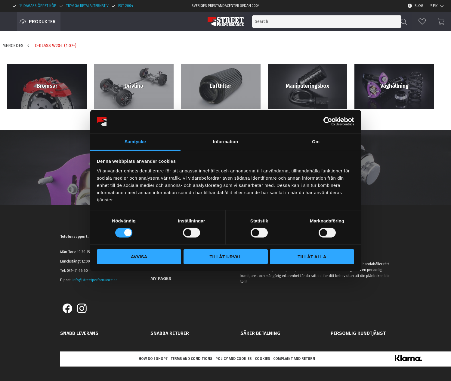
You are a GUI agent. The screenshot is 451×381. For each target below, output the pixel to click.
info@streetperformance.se (95, 280)
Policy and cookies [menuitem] (233, 359)
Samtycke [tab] (135, 141)
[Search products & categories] (351, 21)
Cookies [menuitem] (262, 359)
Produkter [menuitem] (42, 21)
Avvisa (139, 256)
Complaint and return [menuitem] (294, 359)
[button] (422, 21)
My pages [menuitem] (160, 278)
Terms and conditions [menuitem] (191, 359)
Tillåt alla (312, 256)
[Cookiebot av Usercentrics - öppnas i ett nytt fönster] (327, 121)
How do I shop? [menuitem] (153, 359)
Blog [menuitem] (419, 6)
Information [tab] (225, 141)
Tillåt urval (225, 256)
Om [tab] (316, 141)
